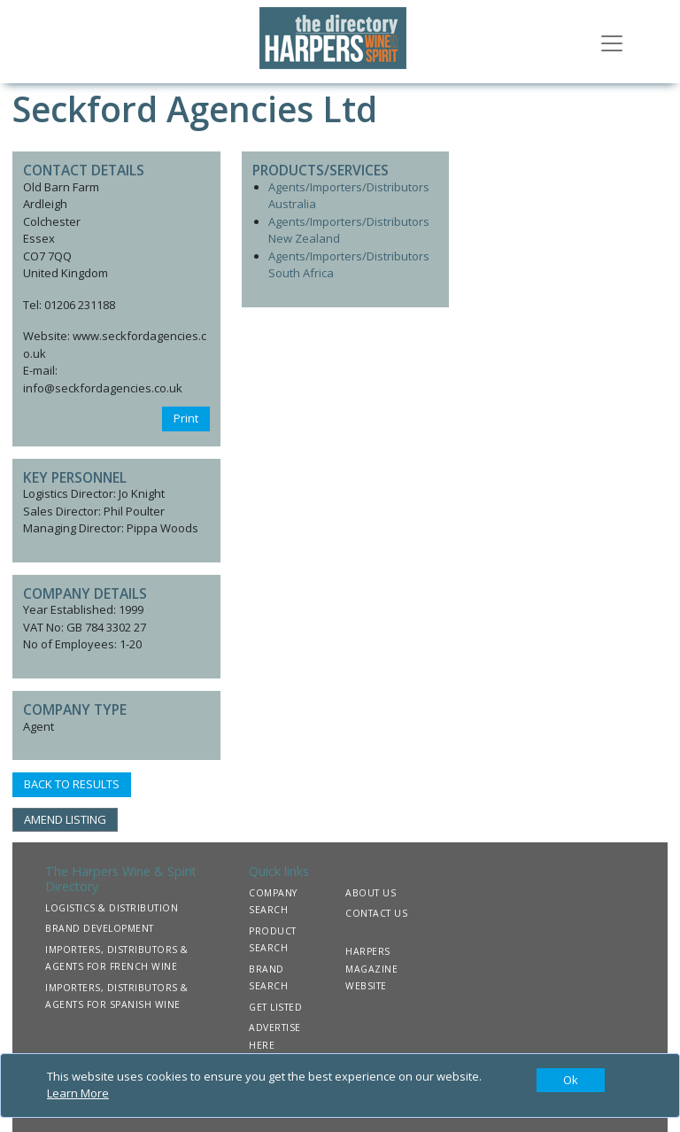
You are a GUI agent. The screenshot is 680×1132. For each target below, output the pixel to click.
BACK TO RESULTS (72, 784)
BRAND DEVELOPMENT (99, 928)
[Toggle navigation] (612, 42)
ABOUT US (370, 893)
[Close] (571, 1080)
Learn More (78, 1093)
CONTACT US (376, 913)
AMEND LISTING (65, 819)
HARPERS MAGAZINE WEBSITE (371, 968)
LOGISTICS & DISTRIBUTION (111, 908)
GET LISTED (275, 1007)
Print (186, 418)
